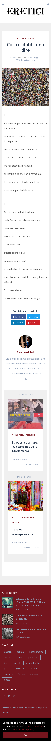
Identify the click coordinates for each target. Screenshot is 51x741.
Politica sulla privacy (24, 729)
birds (6, 663)
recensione (30, 435)
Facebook (18, 317)
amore (15, 435)
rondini (19, 657)
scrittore (8, 674)
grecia (7, 668)
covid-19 (19, 668)
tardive (15, 517)
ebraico (34, 674)
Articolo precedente (25, 395)
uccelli (17, 663)
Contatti (5, 712)
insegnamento (36, 651)
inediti (24, 38)
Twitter (33, 317)
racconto (16, 522)
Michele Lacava (24, 637)
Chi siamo (6, 707)
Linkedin (18, 322)
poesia (31, 38)
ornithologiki (32, 663)
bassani (33, 668)
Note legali (18, 707)
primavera (33, 657)
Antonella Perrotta (21, 542)
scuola (20, 651)
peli (18, 38)
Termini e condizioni (33, 726)
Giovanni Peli (22, 58)
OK (25, 735)
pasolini (8, 651)
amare (7, 657)
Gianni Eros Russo (21, 459)
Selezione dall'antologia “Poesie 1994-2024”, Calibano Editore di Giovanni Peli (31, 602)
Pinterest (33, 322)
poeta (7, 679)
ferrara (21, 674)
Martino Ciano (23, 623)
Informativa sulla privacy (36, 707)
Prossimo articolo (25, 477)
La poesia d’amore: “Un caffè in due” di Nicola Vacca (25, 447)
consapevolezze (27, 517)
